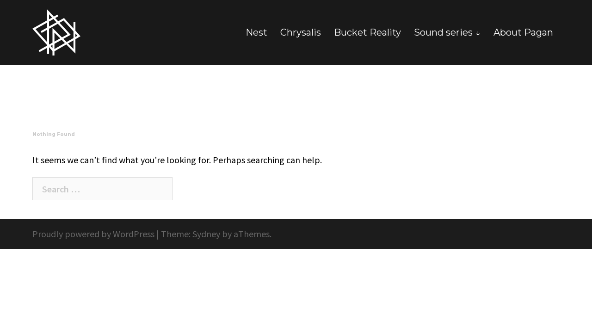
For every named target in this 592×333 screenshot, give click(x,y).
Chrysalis (300, 32)
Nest (256, 32)
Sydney (206, 234)
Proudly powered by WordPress (93, 234)
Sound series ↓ (447, 32)
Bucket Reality (367, 32)
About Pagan (523, 32)
